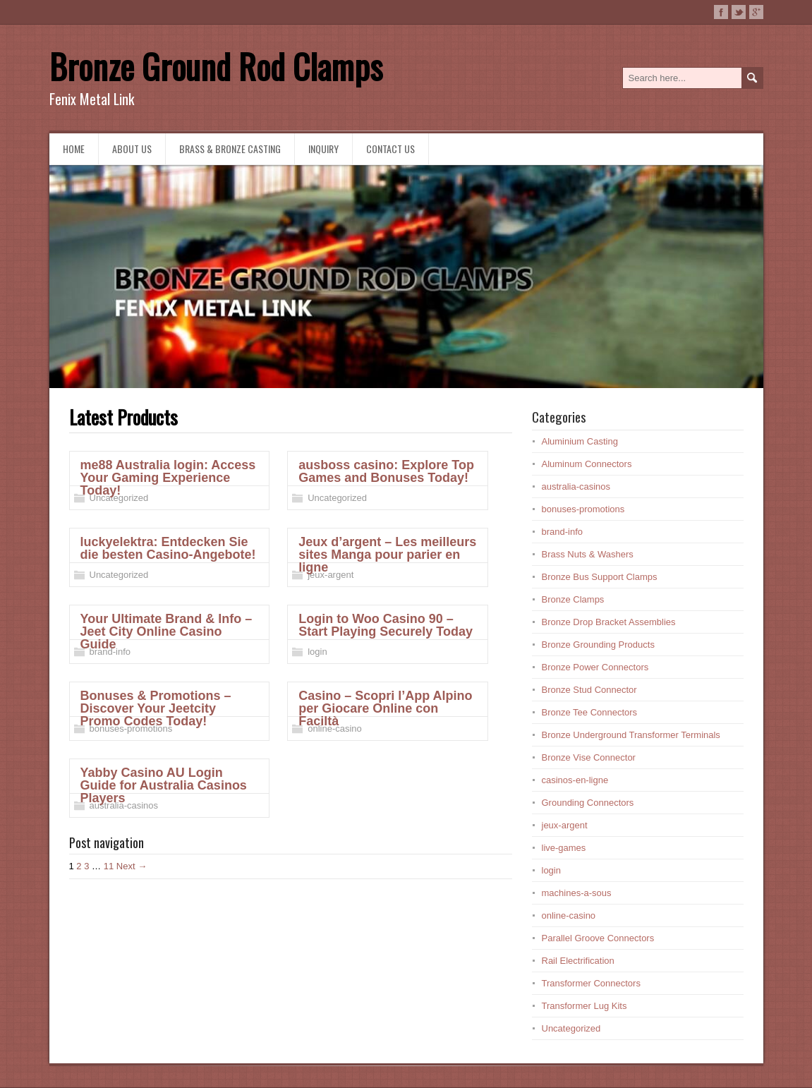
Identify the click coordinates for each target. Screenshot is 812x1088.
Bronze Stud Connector (589, 689)
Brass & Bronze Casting (230, 148)
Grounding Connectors (588, 802)
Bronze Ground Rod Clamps (215, 66)
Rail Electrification (578, 960)
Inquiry (323, 148)
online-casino (335, 728)
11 (109, 866)
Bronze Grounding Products (598, 644)
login (317, 651)
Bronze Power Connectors (595, 667)
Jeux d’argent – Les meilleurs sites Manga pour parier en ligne (387, 554)
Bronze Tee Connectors (590, 712)
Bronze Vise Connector (589, 757)
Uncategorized (119, 497)
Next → (131, 866)
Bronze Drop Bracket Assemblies (609, 622)
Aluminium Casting (580, 441)
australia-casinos (124, 805)
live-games (564, 847)
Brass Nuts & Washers (588, 554)
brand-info (110, 651)
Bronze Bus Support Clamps (600, 577)
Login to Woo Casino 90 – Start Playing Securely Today (385, 625)
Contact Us (390, 148)
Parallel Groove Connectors (598, 938)
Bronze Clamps (573, 599)
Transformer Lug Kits (584, 1006)
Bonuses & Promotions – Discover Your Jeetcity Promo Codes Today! (155, 708)
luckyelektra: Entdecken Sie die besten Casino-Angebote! (168, 548)
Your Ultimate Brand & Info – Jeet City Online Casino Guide (166, 631)
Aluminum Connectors (587, 464)
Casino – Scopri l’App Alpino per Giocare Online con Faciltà (385, 708)
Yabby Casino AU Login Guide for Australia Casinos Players (163, 785)
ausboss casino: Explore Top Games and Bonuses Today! (386, 471)
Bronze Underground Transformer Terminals (631, 735)
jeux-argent (330, 574)
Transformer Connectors (591, 983)
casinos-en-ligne (575, 780)
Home (74, 148)
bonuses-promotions (131, 728)
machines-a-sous (577, 893)
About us (132, 148)
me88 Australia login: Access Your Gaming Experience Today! (168, 477)
